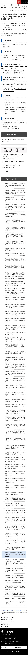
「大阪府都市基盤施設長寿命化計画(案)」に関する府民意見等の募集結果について (15, 359)
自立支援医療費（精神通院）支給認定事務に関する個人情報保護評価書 (15, 352)
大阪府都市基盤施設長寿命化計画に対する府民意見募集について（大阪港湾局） (15, 254)
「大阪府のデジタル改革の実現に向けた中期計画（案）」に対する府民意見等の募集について (15, 473)
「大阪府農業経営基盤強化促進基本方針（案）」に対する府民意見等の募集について (15, 299)
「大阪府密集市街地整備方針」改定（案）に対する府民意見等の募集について (15, 199)
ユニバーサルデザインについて (8, 621)
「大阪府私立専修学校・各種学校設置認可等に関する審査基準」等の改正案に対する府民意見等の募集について (15, 412)
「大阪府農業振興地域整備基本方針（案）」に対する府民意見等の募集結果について (15, 222)
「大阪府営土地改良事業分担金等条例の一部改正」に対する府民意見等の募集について (15, 243)
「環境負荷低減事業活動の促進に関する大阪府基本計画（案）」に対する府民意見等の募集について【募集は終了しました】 (15, 520)
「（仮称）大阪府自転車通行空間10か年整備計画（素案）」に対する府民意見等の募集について (15, 339)
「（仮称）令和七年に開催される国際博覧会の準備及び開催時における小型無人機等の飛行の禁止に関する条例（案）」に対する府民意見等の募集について (15, 291)
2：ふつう (16, 157)
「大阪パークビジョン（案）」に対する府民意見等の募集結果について (15, 453)
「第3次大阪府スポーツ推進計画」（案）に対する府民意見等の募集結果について (15, 505)
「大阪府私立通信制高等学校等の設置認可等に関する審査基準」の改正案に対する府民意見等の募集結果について (15, 283)
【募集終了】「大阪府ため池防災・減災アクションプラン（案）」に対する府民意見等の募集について (15, 366)
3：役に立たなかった (9, 158)
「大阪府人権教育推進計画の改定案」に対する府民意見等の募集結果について (15, 548)
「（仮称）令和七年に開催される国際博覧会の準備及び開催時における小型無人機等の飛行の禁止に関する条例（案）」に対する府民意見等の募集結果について (15, 275)
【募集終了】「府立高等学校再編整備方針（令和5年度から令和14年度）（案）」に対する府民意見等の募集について (15, 562)
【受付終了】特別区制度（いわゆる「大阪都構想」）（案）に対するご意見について (15, 394)
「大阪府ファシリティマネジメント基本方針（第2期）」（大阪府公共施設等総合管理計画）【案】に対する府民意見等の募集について (15, 207)
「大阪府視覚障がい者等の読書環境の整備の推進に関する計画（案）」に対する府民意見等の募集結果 (15, 447)
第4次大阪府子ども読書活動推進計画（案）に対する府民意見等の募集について (15, 433)
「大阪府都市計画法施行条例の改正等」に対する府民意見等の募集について (15, 493)
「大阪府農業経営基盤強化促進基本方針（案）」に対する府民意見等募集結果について (15, 320)
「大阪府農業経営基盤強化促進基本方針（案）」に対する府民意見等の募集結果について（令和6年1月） (15, 313)
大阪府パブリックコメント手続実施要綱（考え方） (15, 602)
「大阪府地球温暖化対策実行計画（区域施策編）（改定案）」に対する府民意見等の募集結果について (15, 192)
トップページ (3, 610)
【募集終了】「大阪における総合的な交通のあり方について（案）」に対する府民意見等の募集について (15, 535)
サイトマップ (5, 626)
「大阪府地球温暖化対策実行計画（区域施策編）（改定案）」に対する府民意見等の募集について (15, 215)
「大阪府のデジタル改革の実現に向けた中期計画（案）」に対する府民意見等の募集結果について (15, 480)
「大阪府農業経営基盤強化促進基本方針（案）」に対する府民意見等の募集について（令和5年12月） (15, 306)
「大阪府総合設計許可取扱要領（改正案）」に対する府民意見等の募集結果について (15, 570)
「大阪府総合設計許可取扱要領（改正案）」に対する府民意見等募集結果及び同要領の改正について (15, 587)
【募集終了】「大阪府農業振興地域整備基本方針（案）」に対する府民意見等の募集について (15, 487)
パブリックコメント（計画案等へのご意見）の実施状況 (15, 333)
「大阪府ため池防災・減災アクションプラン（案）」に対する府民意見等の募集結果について (15, 373)
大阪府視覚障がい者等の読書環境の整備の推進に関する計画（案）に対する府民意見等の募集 (15, 426)
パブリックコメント (10, 179)
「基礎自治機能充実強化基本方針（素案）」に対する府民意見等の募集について (15, 267)
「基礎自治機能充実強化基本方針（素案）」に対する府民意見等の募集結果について (15, 260)
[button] (19, 2)
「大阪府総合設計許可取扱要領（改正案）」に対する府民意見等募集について (15, 576)
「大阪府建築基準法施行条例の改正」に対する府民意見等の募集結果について (15, 405)
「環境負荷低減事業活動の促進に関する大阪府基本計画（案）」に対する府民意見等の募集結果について (15, 512)
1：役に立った (8, 157)
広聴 (14, 610)
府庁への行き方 (4, 647)
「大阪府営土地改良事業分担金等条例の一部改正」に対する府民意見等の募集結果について (15, 229)
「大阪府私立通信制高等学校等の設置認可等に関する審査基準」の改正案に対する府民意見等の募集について (15, 327)
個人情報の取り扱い (6, 624)
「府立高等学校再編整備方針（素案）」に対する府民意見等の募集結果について (15, 593)
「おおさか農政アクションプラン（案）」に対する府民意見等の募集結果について (15, 387)
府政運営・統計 (10, 610)
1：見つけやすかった (9, 165)
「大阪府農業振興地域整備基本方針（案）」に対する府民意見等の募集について (15, 236)
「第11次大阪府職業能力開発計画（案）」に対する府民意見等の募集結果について (15, 554)
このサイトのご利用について (8, 617)
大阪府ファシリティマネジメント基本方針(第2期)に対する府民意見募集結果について (15, 185)
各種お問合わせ (18, 647)
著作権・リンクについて (7, 619)
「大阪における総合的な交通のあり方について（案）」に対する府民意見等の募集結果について (15, 542)
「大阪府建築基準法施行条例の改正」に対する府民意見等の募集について (15, 400)
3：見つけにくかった (9, 167)
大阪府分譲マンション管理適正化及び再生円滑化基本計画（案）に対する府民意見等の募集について (15, 459)
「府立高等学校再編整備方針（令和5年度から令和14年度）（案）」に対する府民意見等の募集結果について (15, 528)
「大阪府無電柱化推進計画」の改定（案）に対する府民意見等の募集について (15, 346)
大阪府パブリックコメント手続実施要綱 (15, 598)
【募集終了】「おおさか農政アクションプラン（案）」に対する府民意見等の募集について (15, 380)
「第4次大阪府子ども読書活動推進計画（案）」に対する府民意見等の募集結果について (15, 440)
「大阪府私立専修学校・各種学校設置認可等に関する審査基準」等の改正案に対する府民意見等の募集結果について (15, 419)
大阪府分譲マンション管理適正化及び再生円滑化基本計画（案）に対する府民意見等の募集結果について (15, 466)
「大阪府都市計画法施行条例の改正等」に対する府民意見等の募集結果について (15, 498)
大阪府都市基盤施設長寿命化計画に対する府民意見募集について (15, 249)
